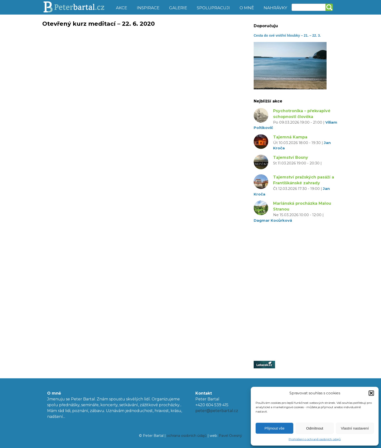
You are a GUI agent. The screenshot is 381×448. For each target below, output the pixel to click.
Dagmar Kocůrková (273, 220)
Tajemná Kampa (290, 137)
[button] (371, 393)
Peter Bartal (77, 7)
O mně (247, 7)
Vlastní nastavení (355, 428)
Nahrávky (275, 7)
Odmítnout (314, 428)
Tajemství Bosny (290, 157)
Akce (121, 7)
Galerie (178, 7)
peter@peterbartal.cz (216, 410)
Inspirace (148, 7)
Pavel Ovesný (230, 435)
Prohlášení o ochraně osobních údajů (315, 439)
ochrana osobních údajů (187, 435)
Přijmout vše (274, 428)
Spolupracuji (213, 7)
